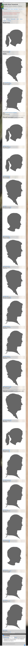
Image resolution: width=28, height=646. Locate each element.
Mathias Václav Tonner (6, 236)
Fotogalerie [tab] (9, 20)
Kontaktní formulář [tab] (6, 637)
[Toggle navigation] (3, 1)
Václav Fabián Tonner (7, 82)
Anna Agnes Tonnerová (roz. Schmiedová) (11, 112)
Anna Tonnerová (5, 600)
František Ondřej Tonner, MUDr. (7, 386)
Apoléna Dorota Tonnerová (6, 449)
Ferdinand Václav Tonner (6, 266)
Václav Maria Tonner (6, 296)
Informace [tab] (8, 19)
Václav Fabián (16, 9)
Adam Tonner (5, 206)
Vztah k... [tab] (5, 20)
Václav (9, 9)
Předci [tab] (18, 19)
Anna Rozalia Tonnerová (6, 356)
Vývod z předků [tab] (13, 19)
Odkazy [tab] (16, 637)
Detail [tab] (4, 19)
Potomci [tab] (21, 19)
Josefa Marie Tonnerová (6, 326)
